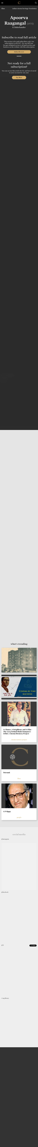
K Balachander (17, 27)
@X (2, 945)
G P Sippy (7, 811)
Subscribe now (19, 52)
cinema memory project (19, 740)
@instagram (5, 839)
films (3, 9)
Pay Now (19, 77)
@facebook (4, 892)
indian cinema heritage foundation (24, 9)
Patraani (6, 773)
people (19, 817)
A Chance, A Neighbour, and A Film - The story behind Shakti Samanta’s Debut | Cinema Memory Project (17, 732)
